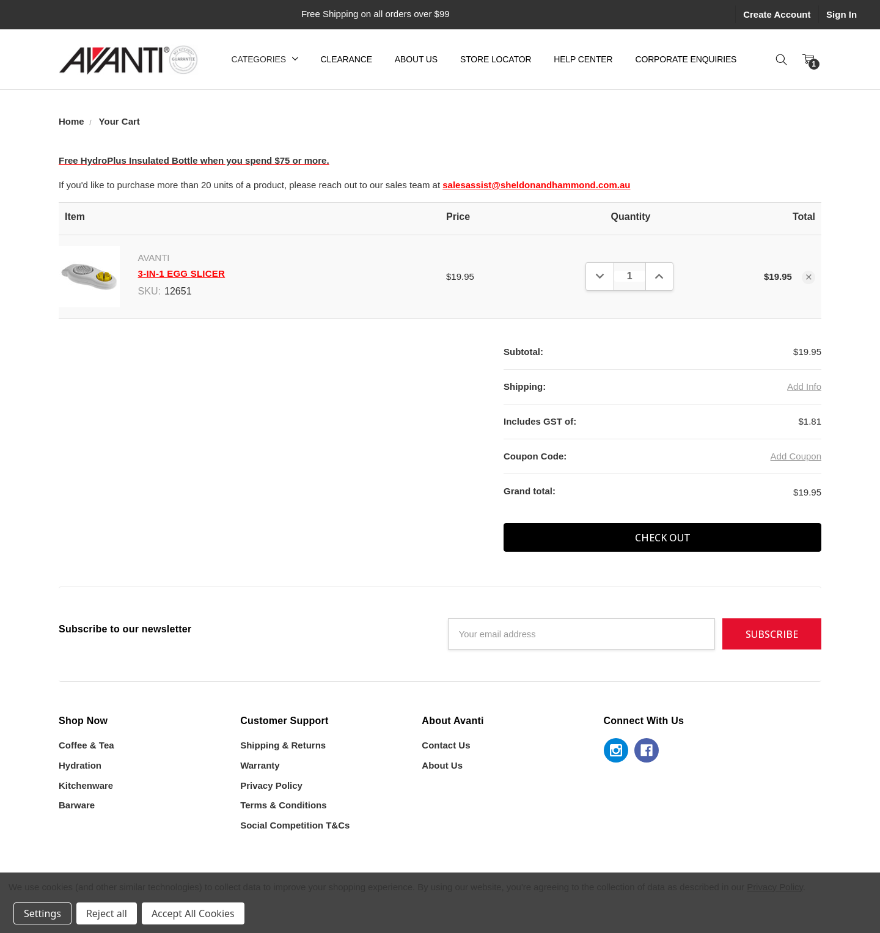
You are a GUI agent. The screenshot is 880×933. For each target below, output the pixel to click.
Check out (663, 537)
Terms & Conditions (283, 805)
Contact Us (446, 745)
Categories (265, 59)
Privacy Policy (271, 785)
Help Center (583, 59)
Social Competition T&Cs (295, 825)
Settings (42, 913)
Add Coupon (796, 456)
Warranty (259, 765)
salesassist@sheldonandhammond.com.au (536, 185)
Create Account (776, 14)
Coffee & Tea (86, 745)
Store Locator (495, 59)
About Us (416, 59)
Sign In (841, 14)
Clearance (346, 59)
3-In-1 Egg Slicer (182, 273)
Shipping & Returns (283, 745)
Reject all (106, 913)
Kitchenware (86, 785)
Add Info (804, 386)
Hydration (80, 765)
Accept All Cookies (193, 913)
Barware (77, 805)
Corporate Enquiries (685, 59)
